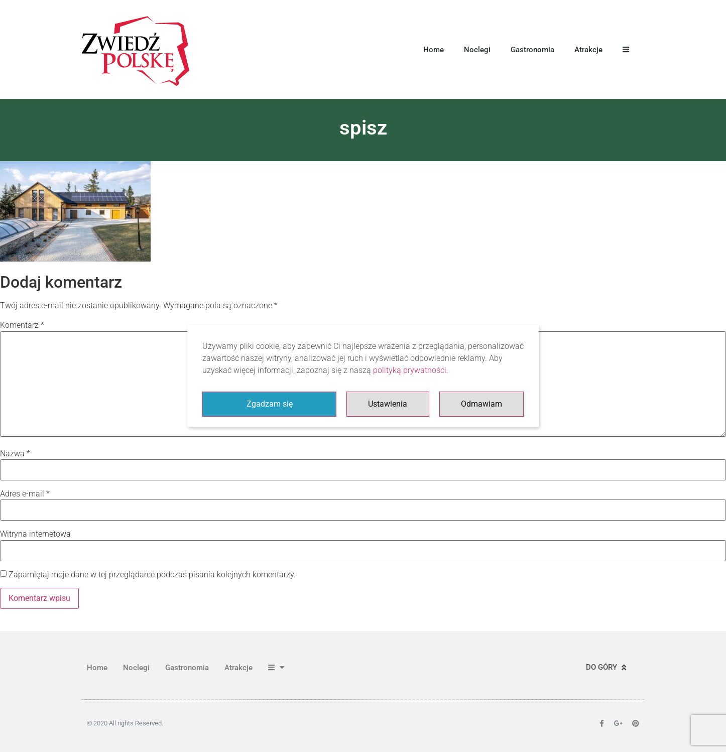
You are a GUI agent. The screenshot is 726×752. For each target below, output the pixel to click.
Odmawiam (481, 404)
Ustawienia (387, 404)
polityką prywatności (409, 370)
